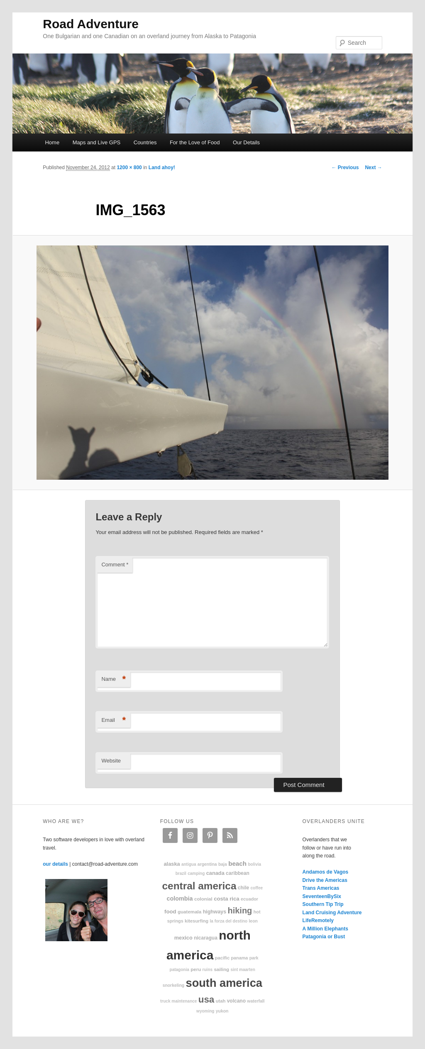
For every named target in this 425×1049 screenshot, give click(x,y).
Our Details (246, 142)
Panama (239, 957)
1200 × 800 (129, 167)
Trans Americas (321, 888)
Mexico (183, 938)
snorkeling (174, 985)
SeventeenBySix (322, 896)
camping (196, 873)
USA (206, 999)
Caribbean (237, 873)
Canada (215, 873)
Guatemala (189, 911)
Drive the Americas (325, 880)
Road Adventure (91, 24)
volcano (236, 1001)
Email (113, 720)
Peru (196, 969)
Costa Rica (226, 899)
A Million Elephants (325, 929)
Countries (145, 142)
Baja (222, 864)
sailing (221, 969)
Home (52, 142)
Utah (221, 1000)
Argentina (207, 864)
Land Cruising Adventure (332, 912)
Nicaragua (205, 938)
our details (55, 864)
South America (224, 982)
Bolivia (254, 864)
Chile (243, 888)
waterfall (255, 1001)
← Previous (345, 167)
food (170, 911)
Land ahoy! (162, 167)
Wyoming (205, 1011)
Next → (373, 167)
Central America (199, 885)
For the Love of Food (195, 142)
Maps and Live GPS (97, 142)
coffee (257, 888)
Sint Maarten (242, 969)
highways (214, 912)
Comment (114, 564)
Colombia (179, 898)
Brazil (181, 873)
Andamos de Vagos (326, 872)
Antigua (188, 864)
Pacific (222, 957)
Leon (253, 921)
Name (113, 679)
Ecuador (249, 898)
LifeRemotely (318, 920)
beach (237, 863)
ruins (207, 969)
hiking (239, 910)
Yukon (222, 1011)
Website (111, 761)
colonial (203, 898)
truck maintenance (178, 1001)
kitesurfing (196, 920)
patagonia (179, 969)
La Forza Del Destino (229, 921)
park (254, 958)
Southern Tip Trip (323, 904)
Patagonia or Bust (324, 937)
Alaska (172, 864)
